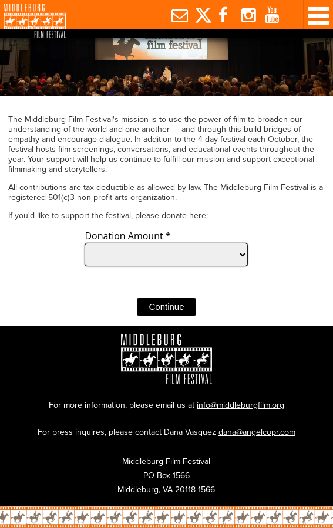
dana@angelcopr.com (256, 432)
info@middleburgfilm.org (240, 405)
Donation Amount (127, 235)
